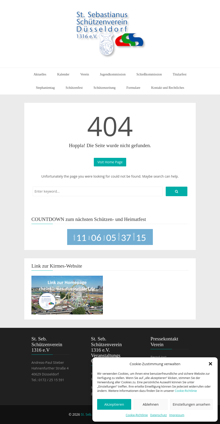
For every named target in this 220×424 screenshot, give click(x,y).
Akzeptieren (114, 404)
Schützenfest (74, 88)
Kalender (63, 74)
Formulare (133, 88)
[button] (210, 363)
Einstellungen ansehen (191, 404)
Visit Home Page (110, 162)
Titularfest (179, 74)
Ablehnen (151, 404)
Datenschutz (158, 415)
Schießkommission (149, 74)
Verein (84, 74)
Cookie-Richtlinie (186, 391)
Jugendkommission (112, 74)
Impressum (176, 415)
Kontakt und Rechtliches (167, 88)
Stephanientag (45, 88)
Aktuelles (40, 74)
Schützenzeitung (105, 88)
